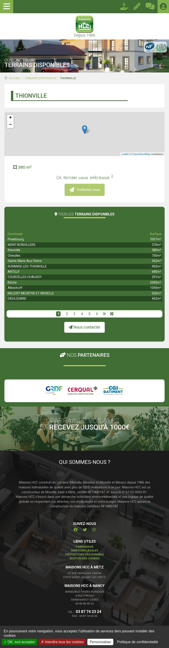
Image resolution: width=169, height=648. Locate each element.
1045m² (155, 288)
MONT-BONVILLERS (21, 245)
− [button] (10, 124)
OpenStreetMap (141, 154)
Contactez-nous (84, 189)
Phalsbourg (16, 239)
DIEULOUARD (17, 299)
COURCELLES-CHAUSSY (25, 277)
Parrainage (84, 546)
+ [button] (10, 118)
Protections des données (84, 554)
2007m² (155, 239)
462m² (156, 299)
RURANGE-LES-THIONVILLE (27, 266)
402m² (156, 266)
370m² (156, 245)
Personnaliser (100, 642)
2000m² (155, 282)
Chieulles (14, 256)
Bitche (12, 282)
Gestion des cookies (84, 558)
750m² (156, 256)
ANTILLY (14, 272)
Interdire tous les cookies (62, 642)
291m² (156, 277)
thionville (14, 250)
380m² (156, 250)
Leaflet (125, 154)
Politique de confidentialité (137, 642)
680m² (156, 272)
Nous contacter (84, 327)
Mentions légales (84, 550)
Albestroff (15, 288)
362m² (156, 261)
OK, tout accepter (19, 642)
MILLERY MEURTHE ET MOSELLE (31, 293)
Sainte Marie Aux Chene (25, 261)
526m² (156, 293)
